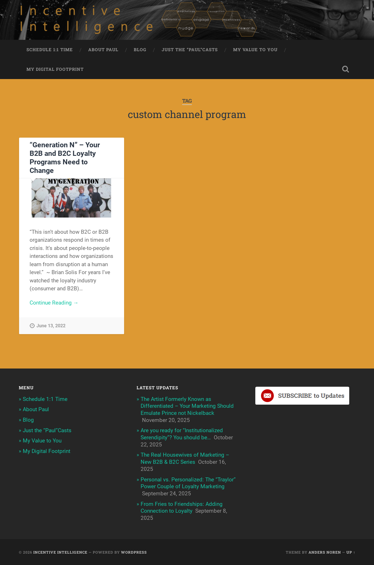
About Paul (103, 49)
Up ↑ (350, 552)
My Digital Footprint (55, 69)
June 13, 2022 (50, 325)
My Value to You (255, 49)
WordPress (134, 552)
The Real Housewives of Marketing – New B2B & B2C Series (185, 458)
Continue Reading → (54, 302)
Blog (140, 49)
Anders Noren (325, 552)
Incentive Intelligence (60, 552)
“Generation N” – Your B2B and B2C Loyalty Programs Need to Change (65, 158)
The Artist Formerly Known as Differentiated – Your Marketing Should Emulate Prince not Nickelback (187, 406)
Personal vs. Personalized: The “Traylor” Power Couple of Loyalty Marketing (188, 483)
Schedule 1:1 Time (49, 49)
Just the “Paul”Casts (190, 49)
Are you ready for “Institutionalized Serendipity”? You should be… (182, 434)
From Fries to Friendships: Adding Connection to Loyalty (182, 507)
